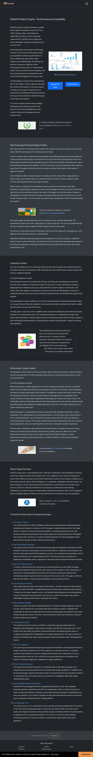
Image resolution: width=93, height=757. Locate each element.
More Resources (46, 743)
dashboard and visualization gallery (52, 213)
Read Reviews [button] (73, 84)
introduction (55, 501)
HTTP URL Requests (20, 645)
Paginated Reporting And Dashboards (27, 683)
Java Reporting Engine (21, 622)
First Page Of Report (20, 522)
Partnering (21, 749)
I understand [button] (85, 754)
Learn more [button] (54, 754)
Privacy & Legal (46, 749)
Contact (46, 747)
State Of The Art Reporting (22, 564)
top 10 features (56, 448)
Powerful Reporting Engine (23, 664)
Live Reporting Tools (20, 703)
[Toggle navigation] (87, 4)
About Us (21, 747)
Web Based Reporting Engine (24, 545)
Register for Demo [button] (55, 85)
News (71, 747)
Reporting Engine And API (22, 583)
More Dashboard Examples (65, 75)
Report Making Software (22, 603)
